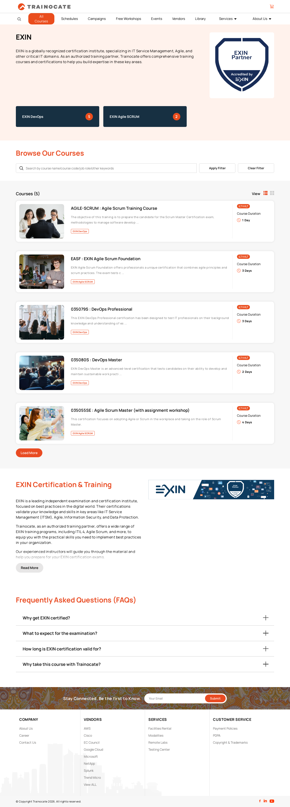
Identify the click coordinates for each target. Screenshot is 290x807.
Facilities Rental (159, 728)
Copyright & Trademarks (230, 742)
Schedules (69, 18)
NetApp (89, 763)
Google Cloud (93, 749)
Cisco (88, 735)
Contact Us (27, 742)
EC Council (91, 742)
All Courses (41, 19)
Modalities (155, 735)
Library (200, 18)
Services (226, 18)
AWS (87, 728)
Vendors (178, 18)
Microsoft (91, 756)
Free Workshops (128, 18)
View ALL (90, 784)
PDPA (216, 735)
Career (24, 735)
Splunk (89, 770)
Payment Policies (225, 728)
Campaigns (97, 18)
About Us (260, 18)
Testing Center (159, 749)
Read (29, 567)
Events (156, 18)
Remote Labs (157, 742)
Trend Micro (92, 777)
